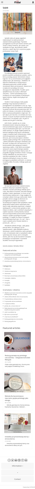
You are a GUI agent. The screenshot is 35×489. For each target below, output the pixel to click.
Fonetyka (6, 280)
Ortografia (7, 283)
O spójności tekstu (9, 303)
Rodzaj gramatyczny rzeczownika (13, 319)
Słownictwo (7, 273)
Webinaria (7, 269)
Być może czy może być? (11, 314)
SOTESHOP (32, 487)
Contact (17, 479)
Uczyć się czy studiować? (11, 317)
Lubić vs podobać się (10, 312)
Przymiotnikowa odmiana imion (13, 299)
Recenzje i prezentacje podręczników (14, 276)
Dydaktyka (7, 285)
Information (17, 466)
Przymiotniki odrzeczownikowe (13, 301)
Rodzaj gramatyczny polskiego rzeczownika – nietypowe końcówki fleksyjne (16, 254)
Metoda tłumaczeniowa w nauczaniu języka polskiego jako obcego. (16, 258)
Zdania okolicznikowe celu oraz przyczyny (16, 297)
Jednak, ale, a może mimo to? (12, 306)
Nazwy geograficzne (10, 321)
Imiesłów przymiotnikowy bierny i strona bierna (17, 261)
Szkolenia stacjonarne (10, 271)
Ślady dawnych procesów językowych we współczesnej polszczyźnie (15, 309)
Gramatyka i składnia (10, 278)
